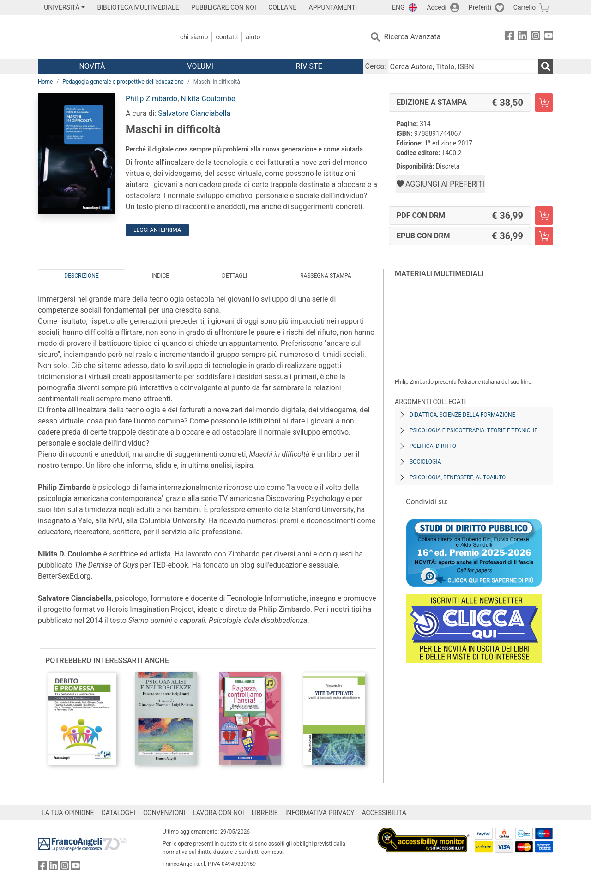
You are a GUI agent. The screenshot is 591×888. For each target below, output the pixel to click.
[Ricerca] (545, 66)
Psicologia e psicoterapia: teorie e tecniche (473, 430)
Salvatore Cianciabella (194, 113)
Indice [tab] (160, 275)
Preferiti (480, 7)
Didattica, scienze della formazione (462, 414)
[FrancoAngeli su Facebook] (509, 37)
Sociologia (425, 462)
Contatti (227, 37)
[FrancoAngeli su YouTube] (548, 37)
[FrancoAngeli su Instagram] (535, 37)
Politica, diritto (433, 446)
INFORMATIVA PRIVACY (320, 812)
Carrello (524, 7)
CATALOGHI (119, 812)
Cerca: (375, 66)
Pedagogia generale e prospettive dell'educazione (123, 82)
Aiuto (253, 37)
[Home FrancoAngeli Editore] (99, 37)
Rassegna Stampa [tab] (325, 275)
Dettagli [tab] (234, 275)
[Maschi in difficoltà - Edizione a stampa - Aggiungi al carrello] (544, 102)
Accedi (436, 7)
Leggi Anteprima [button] (157, 230)
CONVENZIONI (164, 812)
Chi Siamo (194, 37)
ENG (398, 7)
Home (45, 82)
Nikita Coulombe (208, 98)
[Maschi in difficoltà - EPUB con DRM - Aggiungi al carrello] (544, 236)
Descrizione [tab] (81, 275)
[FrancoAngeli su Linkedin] (522, 37)
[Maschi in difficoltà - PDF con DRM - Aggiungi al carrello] (544, 215)
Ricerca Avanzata (412, 36)
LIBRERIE (265, 812)
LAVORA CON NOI (218, 812)
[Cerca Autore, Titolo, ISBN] (463, 66)
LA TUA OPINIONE (68, 812)
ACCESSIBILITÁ (384, 812)
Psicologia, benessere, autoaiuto (458, 477)
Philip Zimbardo (151, 98)
